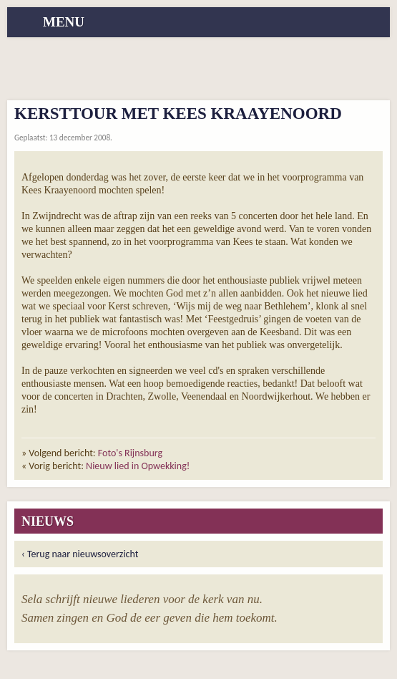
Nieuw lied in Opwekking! (138, 466)
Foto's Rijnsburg (130, 453)
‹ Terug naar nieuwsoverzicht (79, 554)
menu (63, 21)
